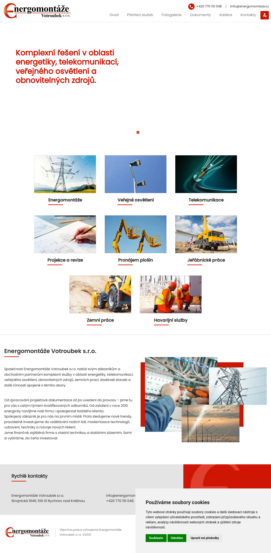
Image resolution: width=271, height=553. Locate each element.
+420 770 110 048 (209, 6)
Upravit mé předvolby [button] (205, 538)
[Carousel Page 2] (138, 135)
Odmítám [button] (177, 538)
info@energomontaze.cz (249, 6)
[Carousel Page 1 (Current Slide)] (133, 135)
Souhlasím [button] (156, 538)
